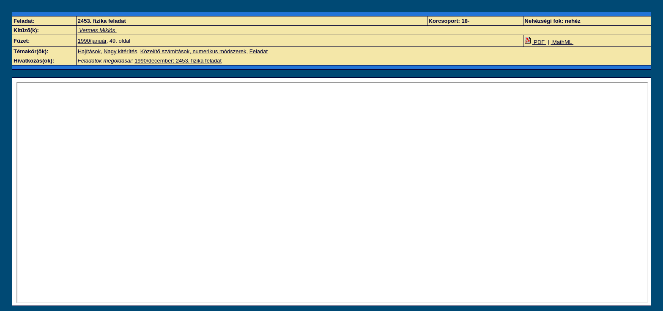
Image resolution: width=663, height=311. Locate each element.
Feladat (258, 51)
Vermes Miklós (97, 30)
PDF (535, 42)
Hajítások (89, 51)
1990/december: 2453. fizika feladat (178, 60)
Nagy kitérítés (120, 51)
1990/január (92, 41)
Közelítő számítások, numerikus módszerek (193, 51)
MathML (562, 42)
